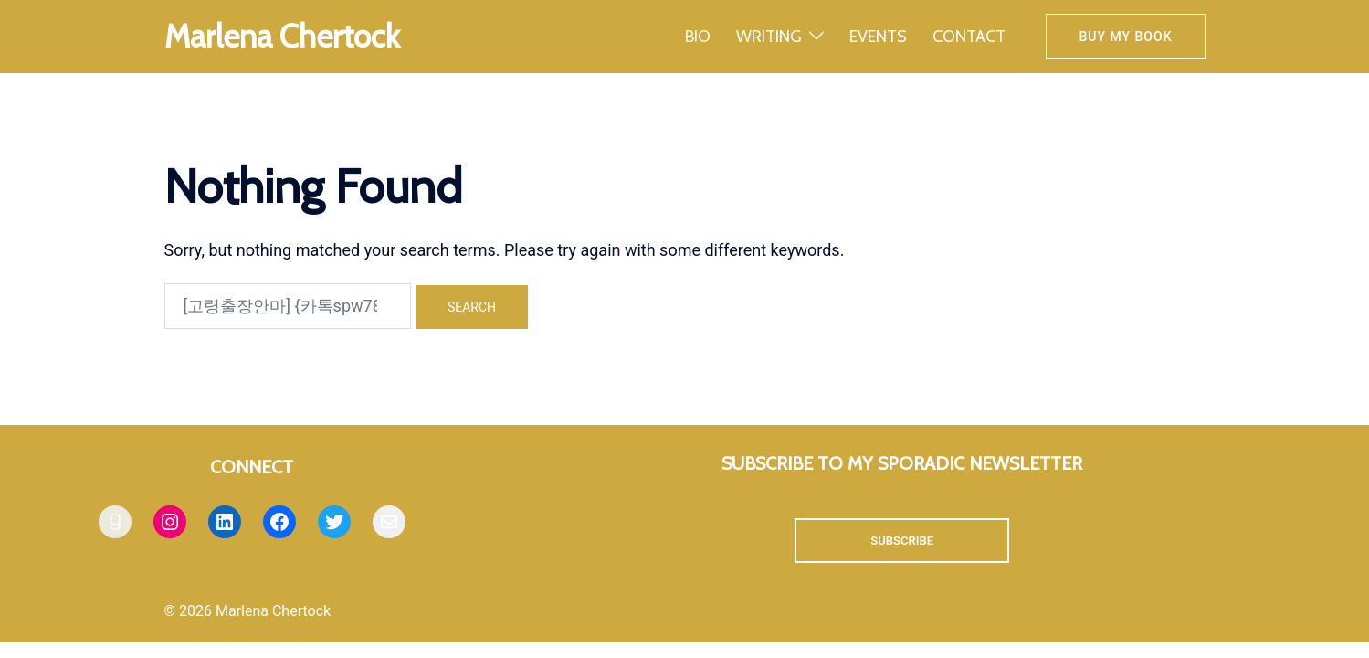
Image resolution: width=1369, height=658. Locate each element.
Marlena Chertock (282, 36)
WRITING (769, 37)
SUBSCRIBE (901, 540)
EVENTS (878, 37)
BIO (698, 37)
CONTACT (969, 37)
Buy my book (1125, 36)
